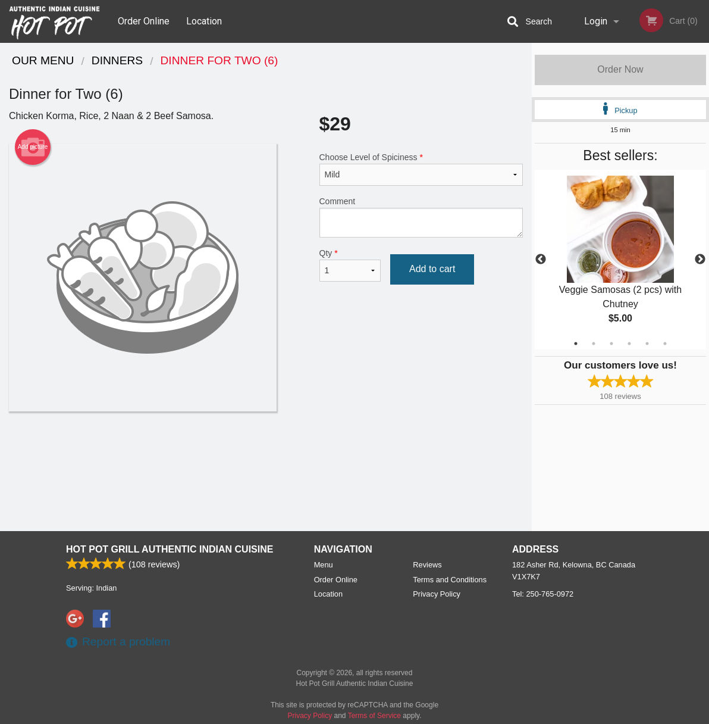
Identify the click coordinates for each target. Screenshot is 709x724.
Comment (421, 217)
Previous (541, 260)
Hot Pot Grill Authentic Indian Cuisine (169, 549)
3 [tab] (611, 343)
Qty (350, 265)
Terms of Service (374, 715)
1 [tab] (576, 343)
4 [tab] (629, 343)
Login (595, 21)
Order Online (144, 21)
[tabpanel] (620, 260)
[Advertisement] (266, 450)
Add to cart (432, 269)
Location (204, 21)
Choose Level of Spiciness (421, 169)
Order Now (620, 69)
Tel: (542, 593)
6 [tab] (665, 343)
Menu (323, 564)
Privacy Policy (436, 593)
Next (700, 260)
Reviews (427, 564)
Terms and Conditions (450, 579)
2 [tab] (594, 343)
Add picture (33, 147)
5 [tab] (647, 343)
